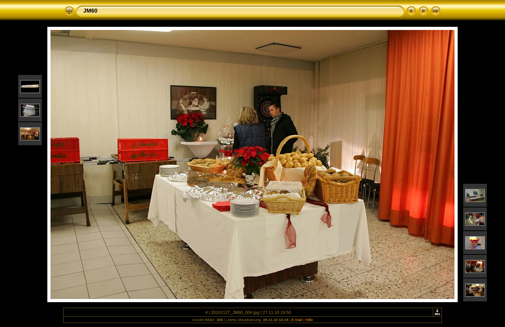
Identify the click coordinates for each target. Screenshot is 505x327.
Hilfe (309, 320)
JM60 (90, 10)
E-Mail (297, 320)
